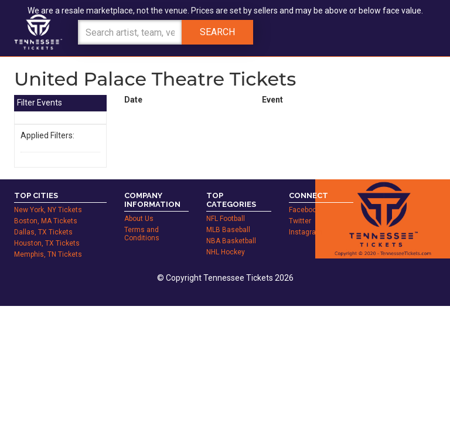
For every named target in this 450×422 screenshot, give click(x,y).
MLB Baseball (228, 217)
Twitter (300, 208)
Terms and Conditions (141, 221)
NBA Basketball (231, 228)
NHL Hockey (225, 239)
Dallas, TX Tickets (43, 219)
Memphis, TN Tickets (48, 241)
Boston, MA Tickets (45, 208)
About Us (139, 206)
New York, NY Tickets (48, 197)
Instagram (305, 219)
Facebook (304, 197)
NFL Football (225, 206)
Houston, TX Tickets (47, 230)
